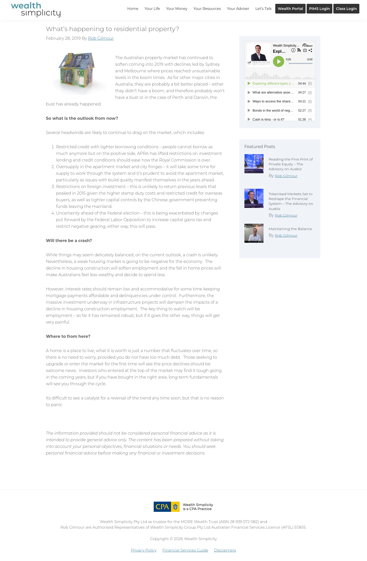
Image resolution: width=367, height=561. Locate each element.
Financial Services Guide (185, 550)
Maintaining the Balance (290, 228)
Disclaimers (225, 550)
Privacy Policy (143, 550)
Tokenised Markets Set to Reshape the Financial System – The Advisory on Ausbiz (291, 201)
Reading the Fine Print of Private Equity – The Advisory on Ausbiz (291, 164)
